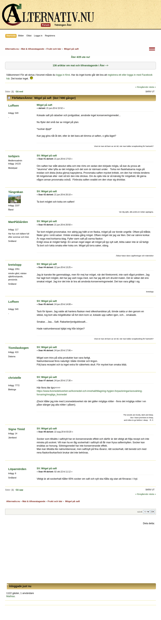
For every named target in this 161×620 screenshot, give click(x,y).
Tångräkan (15, 192)
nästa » (152, 87)
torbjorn (13, 156)
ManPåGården (18, 221)
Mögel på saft (44, 105)
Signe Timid (16, 429)
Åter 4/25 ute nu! (80, 57)
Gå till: (139, 512)
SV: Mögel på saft (47, 155)
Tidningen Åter (63, 25)
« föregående (141, 87)
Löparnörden (17, 469)
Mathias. (10, 596)
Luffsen (13, 105)
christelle (14, 377)
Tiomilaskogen (18, 347)
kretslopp (14, 264)
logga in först (63, 75)
